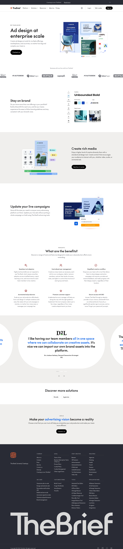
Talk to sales (98, 8)
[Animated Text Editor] (79, 480)
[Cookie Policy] (61, 463)
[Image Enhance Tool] (79, 497)
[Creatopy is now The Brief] (44, 469)
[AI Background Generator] (79, 500)
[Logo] (13, 452)
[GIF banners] (79, 457)
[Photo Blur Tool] (79, 495)
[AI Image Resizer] (79, 487)
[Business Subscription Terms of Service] (61, 457)
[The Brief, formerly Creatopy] (19, 460)
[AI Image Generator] (96, 497)
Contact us (16, 49)
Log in (89, 8)
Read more (67, 2)
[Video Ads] (79, 471)
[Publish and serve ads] (44, 489)
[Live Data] (96, 500)
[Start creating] (79, 450)
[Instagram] (107, 545)
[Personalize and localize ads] (44, 486)
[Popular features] (96, 476)
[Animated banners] (79, 462)
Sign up (109, 8)
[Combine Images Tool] (79, 492)
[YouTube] (111, 545)
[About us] (44, 454)
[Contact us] (44, 464)
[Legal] (61, 450)
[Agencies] (96, 454)
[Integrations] (96, 504)
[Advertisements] (79, 459)
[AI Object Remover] (79, 490)
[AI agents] (96, 502)
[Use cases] (44, 476)
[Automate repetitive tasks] (44, 492)
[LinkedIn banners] (79, 466)
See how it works (78, 164)
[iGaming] (96, 457)
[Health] (96, 459)
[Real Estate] (96, 466)
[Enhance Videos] (79, 504)
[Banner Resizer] (96, 492)
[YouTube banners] (79, 469)
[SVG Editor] (79, 482)
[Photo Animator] (79, 502)
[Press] (44, 459)
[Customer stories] (61, 476)
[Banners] (79, 454)
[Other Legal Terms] (61, 468)
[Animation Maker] (96, 495)
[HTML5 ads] (79, 464)
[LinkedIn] (102, 545)
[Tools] (79, 476)
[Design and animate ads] (44, 482)
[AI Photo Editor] (79, 485)
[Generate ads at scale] (44, 480)
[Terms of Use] (61, 454)
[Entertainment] (96, 469)
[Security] (44, 462)
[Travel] (96, 462)
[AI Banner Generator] (96, 480)
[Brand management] (44, 496)
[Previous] (59, 372)
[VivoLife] (61, 487)
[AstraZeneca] (61, 485)
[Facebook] (98, 545)
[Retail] (96, 471)
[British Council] (61, 480)
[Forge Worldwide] (61, 482)
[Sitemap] (44, 466)
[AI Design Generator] (96, 485)
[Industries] (96, 450)
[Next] (64, 372)
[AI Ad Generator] (96, 482)
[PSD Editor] (96, 490)
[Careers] (44, 457)
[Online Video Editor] (96, 487)
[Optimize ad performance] (44, 494)
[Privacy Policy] (61, 461)
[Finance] (96, 464)
